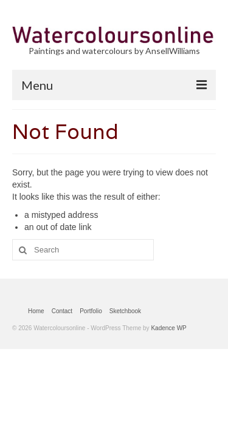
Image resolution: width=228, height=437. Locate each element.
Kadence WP (168, 328)
